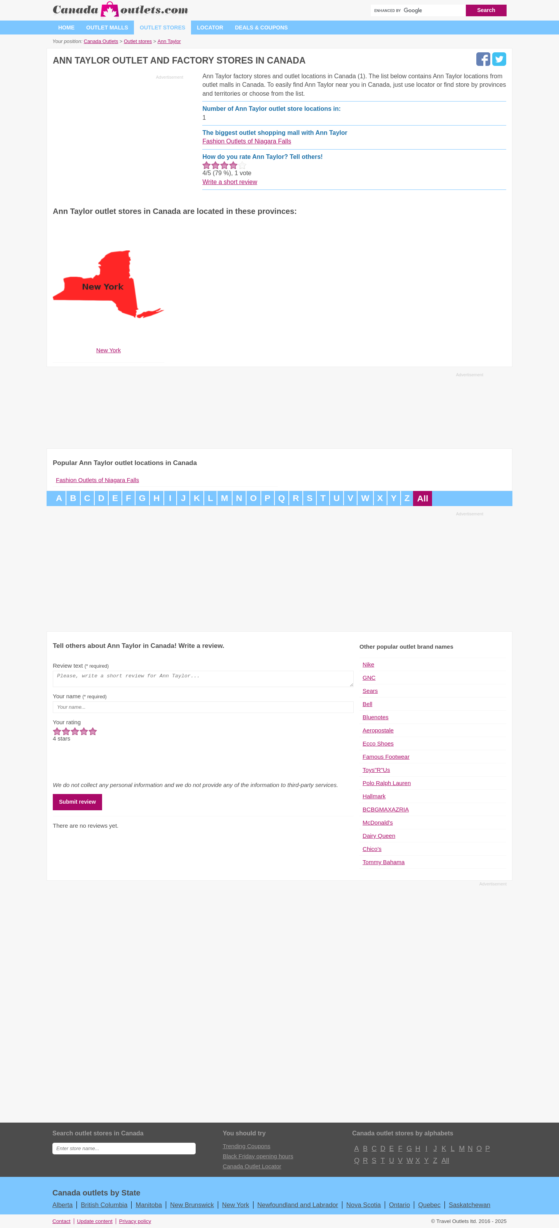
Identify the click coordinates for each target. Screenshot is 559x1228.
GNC (369, 677)
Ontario (399, 1204)
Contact (61, 1221)
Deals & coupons (261, 27)
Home (66, 27)
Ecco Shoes (378, 743)
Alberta (62, 1204)
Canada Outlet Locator (252, 1166)
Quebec (429, 1204)
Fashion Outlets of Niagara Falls (246, 141)
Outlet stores (162, 27)
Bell (367, 704)
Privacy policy (135, 1221)
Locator (210, 27)
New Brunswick (192, 1204)
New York (235, 1204)
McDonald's (378, 822)
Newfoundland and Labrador (297, 1204)
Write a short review (229, 182)
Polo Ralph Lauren (387, 783)
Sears (370, 690)
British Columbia (104, 1204)
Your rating (67, 724)
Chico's (372, 849)
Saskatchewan (469, 1204)
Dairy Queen (379, 835)
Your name (80, 698)
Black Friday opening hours (258, 1156)
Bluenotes (376, 717)
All (422, 498)
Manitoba (148, 1204)
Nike (368, 664)
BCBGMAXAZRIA (386, 809)
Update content (95, 1221)
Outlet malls (107, 27)
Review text (81, 665)
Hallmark (374, 796)
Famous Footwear (386, 756)
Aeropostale (378, 730)
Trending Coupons (247, 1146)
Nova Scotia (363, 1204)
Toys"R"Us (376, 769)
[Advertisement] (118, 136)
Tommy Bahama (383, 862)
